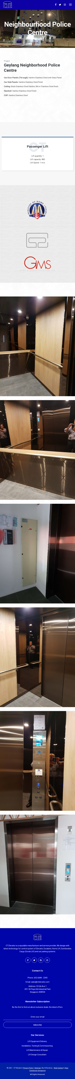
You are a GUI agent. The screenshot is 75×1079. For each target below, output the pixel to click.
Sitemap (37, 1068)
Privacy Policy (28, 1068)
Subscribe (37, 1025)
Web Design (58, 1068)
